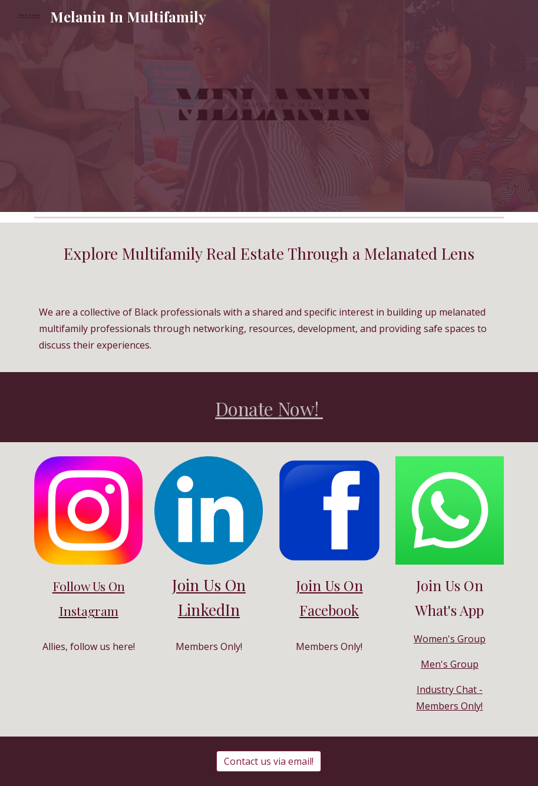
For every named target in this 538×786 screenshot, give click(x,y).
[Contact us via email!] (269, 761)
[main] (269, 254)
